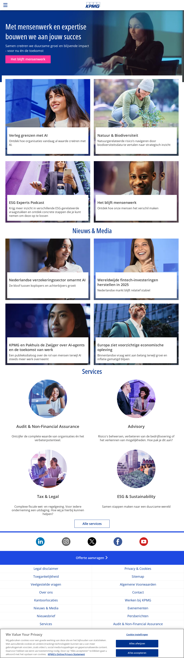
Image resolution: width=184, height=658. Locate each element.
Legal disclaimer (46, 569)
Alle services (92, 523)
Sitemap (138, 576)
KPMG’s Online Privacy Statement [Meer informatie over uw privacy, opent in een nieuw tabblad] (66, 654)
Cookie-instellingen (137, 634)
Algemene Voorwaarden (138, 584)
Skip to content (129, 5)
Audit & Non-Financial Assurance (138, 624)
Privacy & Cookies (138, 569)
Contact (138, 592)
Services (46, 624)
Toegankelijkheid (46, 576)
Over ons (46, 592)
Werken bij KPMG (138, 600)
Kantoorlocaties (46, 600)
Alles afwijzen (137, 643)
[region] (92, 643)
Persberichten (137, 616)
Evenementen (138, 608)
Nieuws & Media (46, 608)
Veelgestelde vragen (46, 584)
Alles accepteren (137, 652)
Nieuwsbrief (46, 616)
